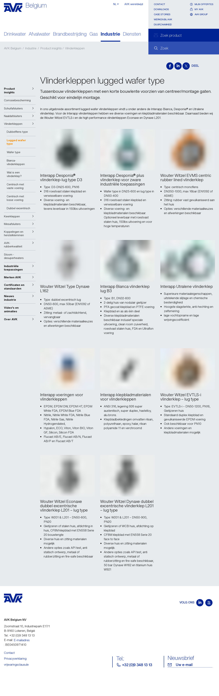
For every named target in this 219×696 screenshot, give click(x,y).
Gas (94, 34)
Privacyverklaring (15, 658)
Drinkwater (15, 34)
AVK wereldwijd (133, 4)
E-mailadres (22, 640)
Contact (159, 4)
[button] (20, 90)
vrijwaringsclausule (16, 664)
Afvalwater (39, 34)
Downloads (161, 9)
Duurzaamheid (163, 24)
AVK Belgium (12, 48)
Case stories (162, 14)
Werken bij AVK (163, 19)
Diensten (132, 34)
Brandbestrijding (70, 34)
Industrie (110, 34)
